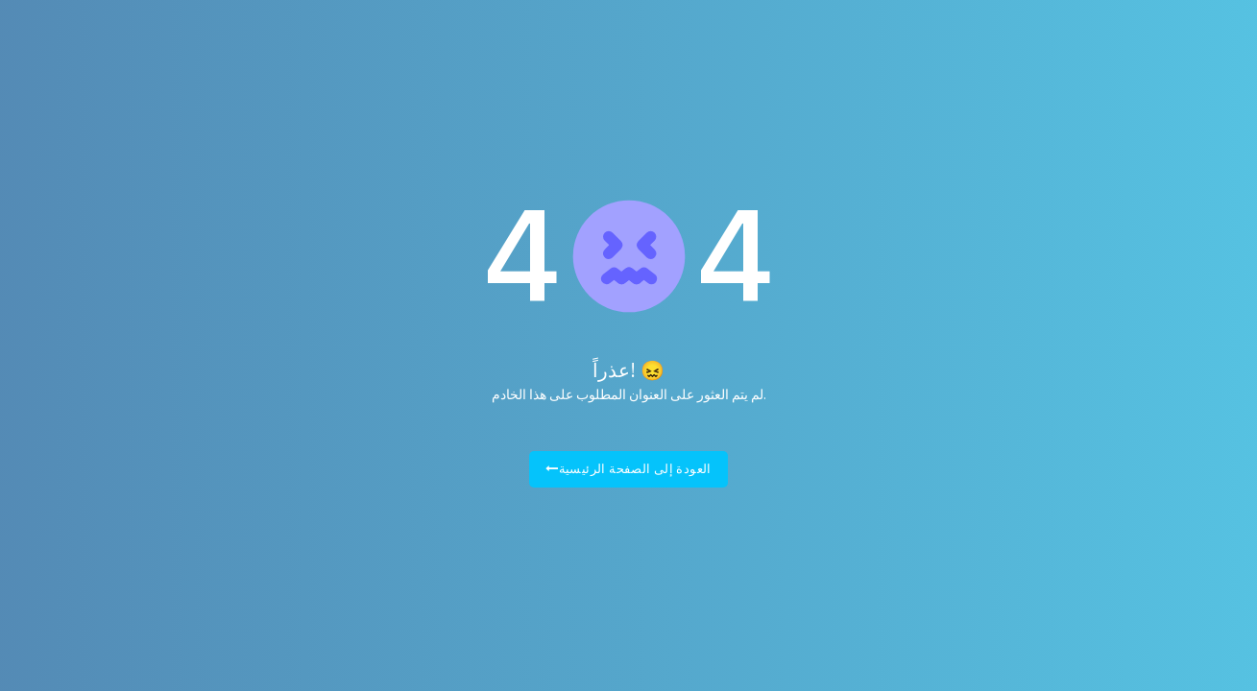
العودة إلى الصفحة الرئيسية (628, 469)
